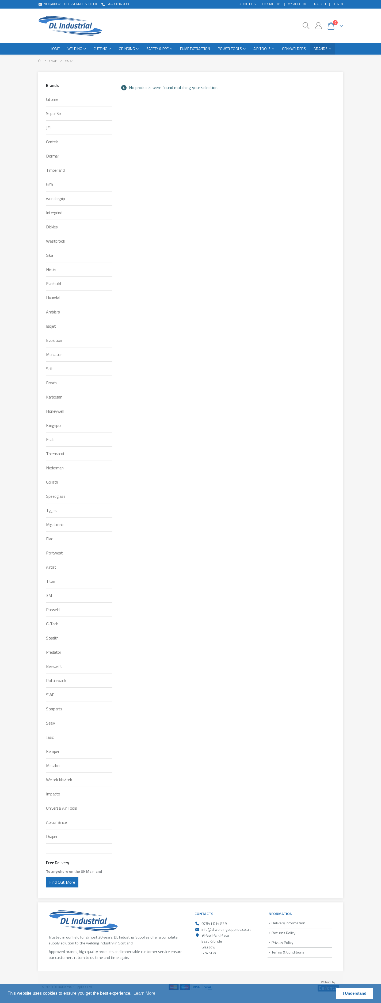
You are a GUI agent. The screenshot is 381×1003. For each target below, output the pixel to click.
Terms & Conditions (288, 952)
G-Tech (52, 624)
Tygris (51, 510)
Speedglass (55, 496)
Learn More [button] (144, 993)
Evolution (54, 340)
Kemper (52, 751)
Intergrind (54, 212)
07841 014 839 (115, 4)
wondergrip (55, 198)
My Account (298, 4)
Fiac (49, 538)
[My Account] (318, 25)
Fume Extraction (195, 48)
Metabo (52, 765)
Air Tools (261, 48)
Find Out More (62, 882)
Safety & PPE (157, 48)
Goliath (52, 482)
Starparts (54, 709)
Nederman (54, 468)
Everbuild (53, 283)
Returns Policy (283, 933)
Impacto (53, 794)
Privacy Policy (282, 942)
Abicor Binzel (56, 822)
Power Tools (230, 48)
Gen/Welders (294, 48)
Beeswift (54, 666)
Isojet (51, 326)
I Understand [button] (354, 993)
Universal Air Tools (61, 808)
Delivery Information (288, 923)
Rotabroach (56, 680)
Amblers (53, 312)
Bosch (51, 383)
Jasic (50, 737)
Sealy (50, 723)
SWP (50, 694)
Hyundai (53, 297)
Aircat (51, 567)
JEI (48, 127)
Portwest (54, 553)
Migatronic (55, 524)
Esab (50, 439)
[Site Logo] (70, 26)
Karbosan (54, 397)
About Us (247, 4)
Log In (338, 4)
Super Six (53, 113)
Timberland (55, 170)
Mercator (54, 354)
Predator (53, 652)
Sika (49, 255)
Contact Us (271, 4)
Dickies (52, 227)
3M (49, 595)
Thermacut (55, 453)
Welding (74, 48)
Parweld (53, 609)
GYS (49, 184)
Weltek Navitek (59, 779)
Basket (320, 4)
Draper (51, 836)
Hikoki (51, 269)
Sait (49, 368)
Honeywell (55, 411)
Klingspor (54, 425)
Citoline (52, 99)
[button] (306, 25)
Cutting (100, 48)
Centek (52, 142)
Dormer (52, 156)
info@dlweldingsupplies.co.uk (67, 4)
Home (55, 48)
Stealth (52, 638)
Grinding (127, 48)
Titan (50, 581)
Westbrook (55, 241)
